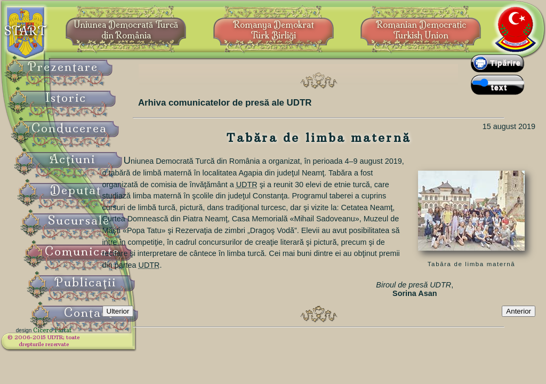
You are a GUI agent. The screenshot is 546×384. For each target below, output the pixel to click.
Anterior (518, 329)
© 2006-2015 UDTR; (69, 344)
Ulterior (165, 329)
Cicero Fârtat (78, 337)
